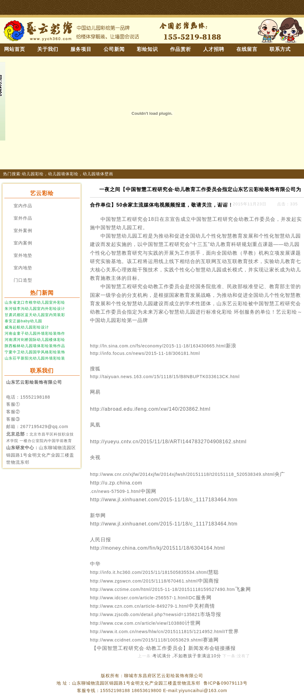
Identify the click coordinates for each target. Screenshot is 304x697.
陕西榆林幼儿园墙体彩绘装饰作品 (35, 346)
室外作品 (23, 218)
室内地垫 (23, 268)
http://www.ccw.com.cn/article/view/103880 (137, 623)
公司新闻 (114, 49)
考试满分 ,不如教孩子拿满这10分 (186, 655)
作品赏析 (180, 49)
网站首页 (14, 49)
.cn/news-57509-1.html (115, 491)
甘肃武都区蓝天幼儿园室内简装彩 (35, 315)
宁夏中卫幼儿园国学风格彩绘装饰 (35, 352)
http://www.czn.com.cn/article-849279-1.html (139, 606)
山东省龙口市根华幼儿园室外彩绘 (35, 302)
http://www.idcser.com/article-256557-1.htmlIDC (143, 597)
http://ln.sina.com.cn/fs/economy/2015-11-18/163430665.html (158, 345)
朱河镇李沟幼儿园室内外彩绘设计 (35, 308)
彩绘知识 (147, 49)
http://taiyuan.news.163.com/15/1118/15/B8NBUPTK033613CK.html (165, 376)
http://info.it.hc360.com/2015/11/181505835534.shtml (149, 572)
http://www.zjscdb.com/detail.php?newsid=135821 (145, 614)
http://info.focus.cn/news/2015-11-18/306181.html (146, 353)
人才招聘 (213, 49)
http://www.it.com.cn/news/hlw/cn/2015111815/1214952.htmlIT (159, 631)
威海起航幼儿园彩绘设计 (27, 327)
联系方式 (280, 49)
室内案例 (23, 243)
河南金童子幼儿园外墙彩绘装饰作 (35, 333)
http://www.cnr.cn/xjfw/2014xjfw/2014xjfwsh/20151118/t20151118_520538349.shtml (182, 474)
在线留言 (246, 49)
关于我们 (47, 49)
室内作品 (23, 205)
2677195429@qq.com (44, 426)
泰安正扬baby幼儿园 (23, 321)
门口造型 (23, 280)
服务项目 (81, 49)
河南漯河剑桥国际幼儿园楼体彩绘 (35, 339)
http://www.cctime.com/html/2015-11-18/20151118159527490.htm (162, 589)
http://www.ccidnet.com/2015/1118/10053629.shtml (146, 639)
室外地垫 (23, 255)
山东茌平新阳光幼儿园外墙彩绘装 (35, 358)
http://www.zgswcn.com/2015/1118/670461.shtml (144, 581)
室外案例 (23, 230)
